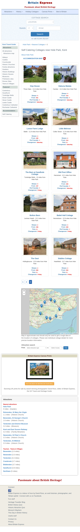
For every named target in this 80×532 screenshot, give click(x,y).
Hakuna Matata (64, 86)
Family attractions (8, 67)
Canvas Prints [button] (48, 12)
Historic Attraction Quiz (16, 507)
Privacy (11, 522)
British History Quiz (15, 505)
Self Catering (7, 114)
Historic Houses (7, 74)
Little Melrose (65, 129)
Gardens (5, 69)
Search (40, 34)
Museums (5, 76)
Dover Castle (7, 98)
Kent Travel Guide (9, 44)
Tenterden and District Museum (15, 424)
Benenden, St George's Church (15, 418)
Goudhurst (6, 93)
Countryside (6, 62)
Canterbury (6, 90)
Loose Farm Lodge (35, 129)
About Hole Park (27, 55)
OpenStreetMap (69, 333)
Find (23, 348)
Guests (22, 28)
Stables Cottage (65, 258)
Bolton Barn (35, 215)
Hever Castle (7, 100)
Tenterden (7, 458)
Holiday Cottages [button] (32, 12)
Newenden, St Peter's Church (14, 435)
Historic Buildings (8, 72)
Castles (5, 60)
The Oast (35, 258)
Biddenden (7, 465)
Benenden (7, 451)
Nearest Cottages (38, 44)
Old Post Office (64, 172)
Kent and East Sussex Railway (15, 429)
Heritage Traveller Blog (16, 502)
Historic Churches (8, 64)
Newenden (7, 455)
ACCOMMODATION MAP (33, 58)
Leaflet (62, 333)
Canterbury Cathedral (9, 105)
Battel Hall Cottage (65, 215)
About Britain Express (16, 524)
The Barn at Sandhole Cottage (35, 173)
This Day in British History (17, 513)
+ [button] (24, 291)
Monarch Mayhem (14, 510)
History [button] (19, 12)
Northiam (7, 471)
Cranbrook (7, 461)
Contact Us (12, 519)
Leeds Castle (7, 102)
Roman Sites (6, 81)
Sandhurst (7, 468)
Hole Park (26, 44)
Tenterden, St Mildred (11, 441)
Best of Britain (61, 12)
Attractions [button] (8, 12)
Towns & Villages (8, 84)
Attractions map (8, 53)
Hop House (35, 86)
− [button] (24, 293)
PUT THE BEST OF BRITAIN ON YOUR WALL (39, 383)
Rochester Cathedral (9, 107)
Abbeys (5, 57)
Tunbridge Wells (8, 95)
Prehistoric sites (8, 79)
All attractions (7, 51)
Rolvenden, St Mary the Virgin (15, 412)
